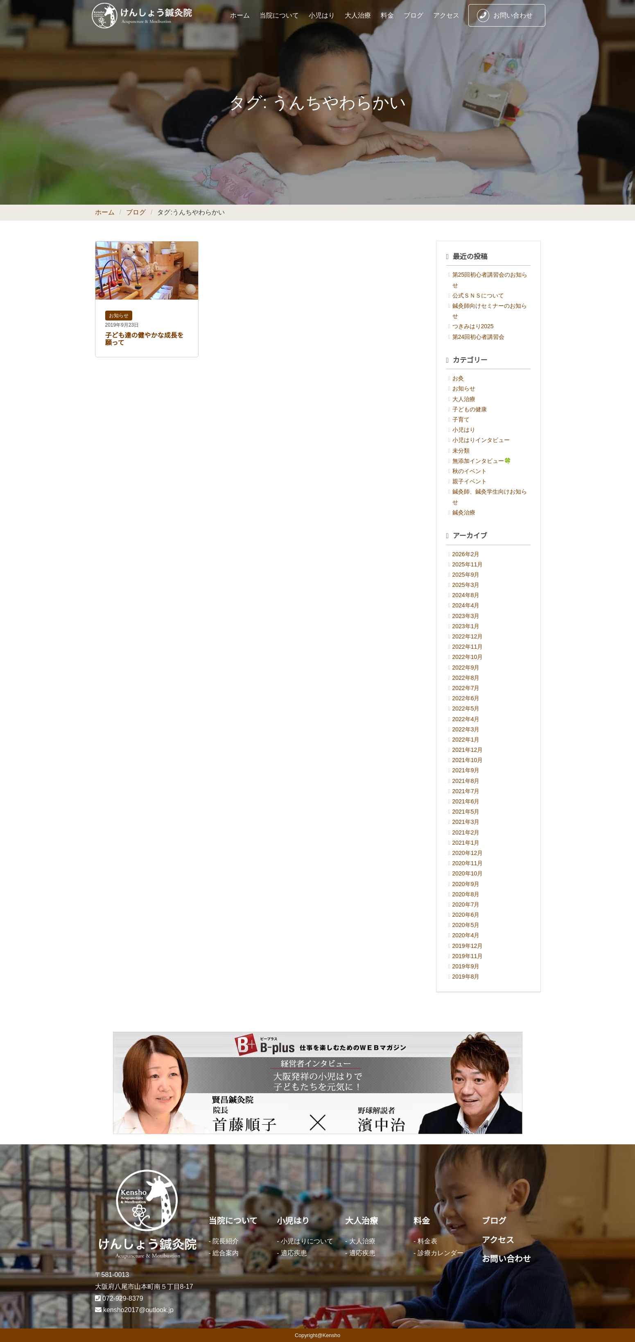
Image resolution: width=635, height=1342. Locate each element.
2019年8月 (466, 976)
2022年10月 (467, 657)
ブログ (413, 15)
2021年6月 (466, 801)
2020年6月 (466, 914)
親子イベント (469, 481)
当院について (279, 15)
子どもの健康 (469, 409)
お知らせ (119, 315)
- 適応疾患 (292, 1253)
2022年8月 (466, 677)
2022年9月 (466, 667)
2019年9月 (466, 966)
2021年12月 (467, 750)
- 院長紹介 (224, 1241)
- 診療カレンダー (438, 1253)
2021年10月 (467, 760)
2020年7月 (466, 904)
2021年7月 (466, 791)
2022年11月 (467, 646)
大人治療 (358, 15)
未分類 (461, 450)
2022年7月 (466, 688)
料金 (387, 15)
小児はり (322, 15)
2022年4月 (466, 719)
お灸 (458, 378)
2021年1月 (466, 842)
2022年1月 (466, 739)
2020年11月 (467, 863)
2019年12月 (467, 946)
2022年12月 (467, 636)
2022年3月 (466, 729)
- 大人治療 (360, 1241)
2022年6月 (466, 698)
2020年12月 (467, 853)
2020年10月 (467, 873)
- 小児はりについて (305, 1241)
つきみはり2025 (473, 326)
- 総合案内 (224, 1253)
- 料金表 (425, 1241)
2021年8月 (466, 781)
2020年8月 (466, 894)
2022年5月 (466, 708)
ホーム (240, 15)
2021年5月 (466, 811)
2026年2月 (466, 554)
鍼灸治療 (463, 512)
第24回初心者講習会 (478, 337)
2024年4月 (466, 605)
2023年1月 (466, 626)
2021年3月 (466, 822)
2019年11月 (467, 956)
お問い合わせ (505, 15)
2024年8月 (466, 595)
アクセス (446, 15)
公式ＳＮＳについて (478, 295)
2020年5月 (466, 925)
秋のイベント (469, 471)
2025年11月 (467, 564)
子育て (461, 419)
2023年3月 (466, 616)
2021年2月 (466, 832)
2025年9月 (466, 574)
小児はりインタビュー (481, 440)
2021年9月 (466, 770)
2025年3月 (466, 585)
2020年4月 (466, 935)
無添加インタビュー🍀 (481, 461)
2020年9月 (466, 884)
